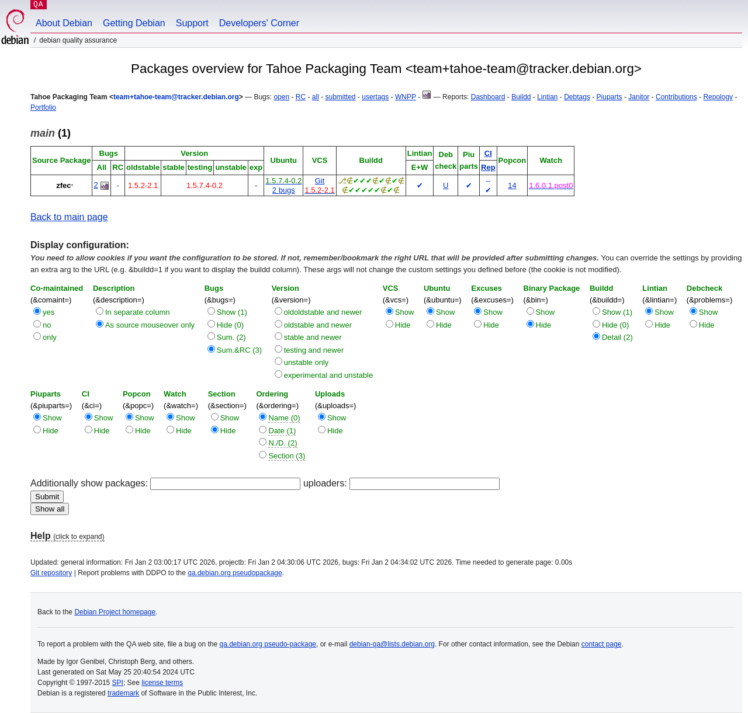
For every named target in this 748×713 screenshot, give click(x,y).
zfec (63, 185)
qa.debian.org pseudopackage (235, 573)
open (281, 97)
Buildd (521, 97)
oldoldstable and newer (323, 312)
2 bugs (283, 190)
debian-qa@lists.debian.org (392, 644)
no (47, 325)
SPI (117, 683)
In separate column (137, 312)
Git (320, 180)
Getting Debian (134, 23)
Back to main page (69, 217)
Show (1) (232, 312)
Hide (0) (230, 325)
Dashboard (488, 97)
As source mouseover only (150, 325)
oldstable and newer (318, 325)
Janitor (638, 97)
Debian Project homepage (114, 612)
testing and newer (314, 350)
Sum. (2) (231, 337)
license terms (162, 683)
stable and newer (313, 337)
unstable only (306, 362)
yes (48, 312)
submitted (340, 97)
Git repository (51, 573)
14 (512, 185)
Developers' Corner (259, 23)
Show (404, 312)
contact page (601, 644)
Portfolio (43, 107)
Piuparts (609, 97)
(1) (50, 133)
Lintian (547, 97)
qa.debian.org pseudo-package (268, 644)
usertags (375, 97)
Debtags (577, 97)
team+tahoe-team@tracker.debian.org (176, 97)
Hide (403, 325)
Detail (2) (617, 337)
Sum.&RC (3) (239, 350)
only (50, 337)
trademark (123, 693)
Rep (488, 167)
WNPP (405, 97)
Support (192, 23)
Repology (718, 97)
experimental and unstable (328, 375)
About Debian (64, 23)
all (315, 97)
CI (488, 153)
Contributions (676, 97)
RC (301, 97)
